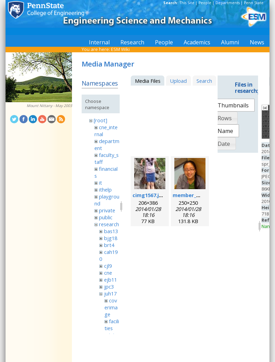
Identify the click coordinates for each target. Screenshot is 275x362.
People (205, 2)
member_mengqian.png (202, 195)
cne (108, 272)
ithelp (105, 189)
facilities (111, 325)
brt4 (109, 244)
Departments (228, 2)
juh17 (110, 293)
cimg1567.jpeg (150, 195)
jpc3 (109, 286)
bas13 (111, 231)
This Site (187, 2)
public (105, 217)
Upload (178, 80)
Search (204, 80)
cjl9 (108, 265)
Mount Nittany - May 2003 (49, 105)
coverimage (111, 307)
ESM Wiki (120, 49)
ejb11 (110, 279)
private (107, 210)
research (109, 224)
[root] (100, 120)
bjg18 (110, 238)
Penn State (254, 2)
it (100, 182)
